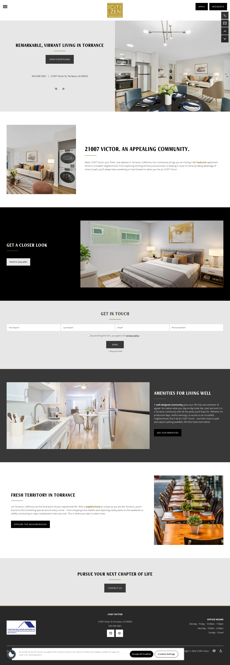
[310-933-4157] (225, 15)
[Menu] (5, 6)
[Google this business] (56, 89)
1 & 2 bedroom (199, 162)
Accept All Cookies (141, 654)
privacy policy (132, 335)
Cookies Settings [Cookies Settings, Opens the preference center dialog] (166, 654)
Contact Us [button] (115, 588)
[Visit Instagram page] (63, 89)
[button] (218, 6)
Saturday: (202, 628)
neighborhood (93, 506)
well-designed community (169, 404)
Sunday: (212, 632)
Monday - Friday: (197, 623)
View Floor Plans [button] (59, 59)
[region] (98, 654)
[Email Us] (225, 23)
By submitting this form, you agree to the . (115, 335)
